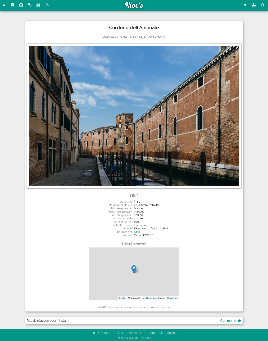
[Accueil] (95, 332)
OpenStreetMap (149, 298)
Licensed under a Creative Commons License (134, 307)
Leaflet (122, 298)
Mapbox (173, 298)
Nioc (137, 231)
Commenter (230, 320)
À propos (146, 337)
